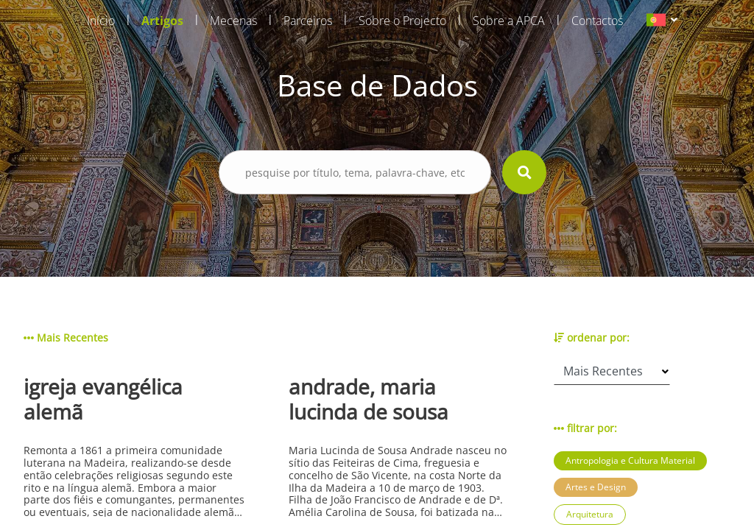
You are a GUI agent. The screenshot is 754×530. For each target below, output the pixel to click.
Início (101, 21)
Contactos (597, 21)
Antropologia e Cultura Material (630, 460)
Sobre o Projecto (402, 21)
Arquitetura (589, 514)
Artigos (162, 21)
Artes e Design (596, 487)
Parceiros (307, 21)
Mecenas (233, 21)
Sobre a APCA (509, 21)
